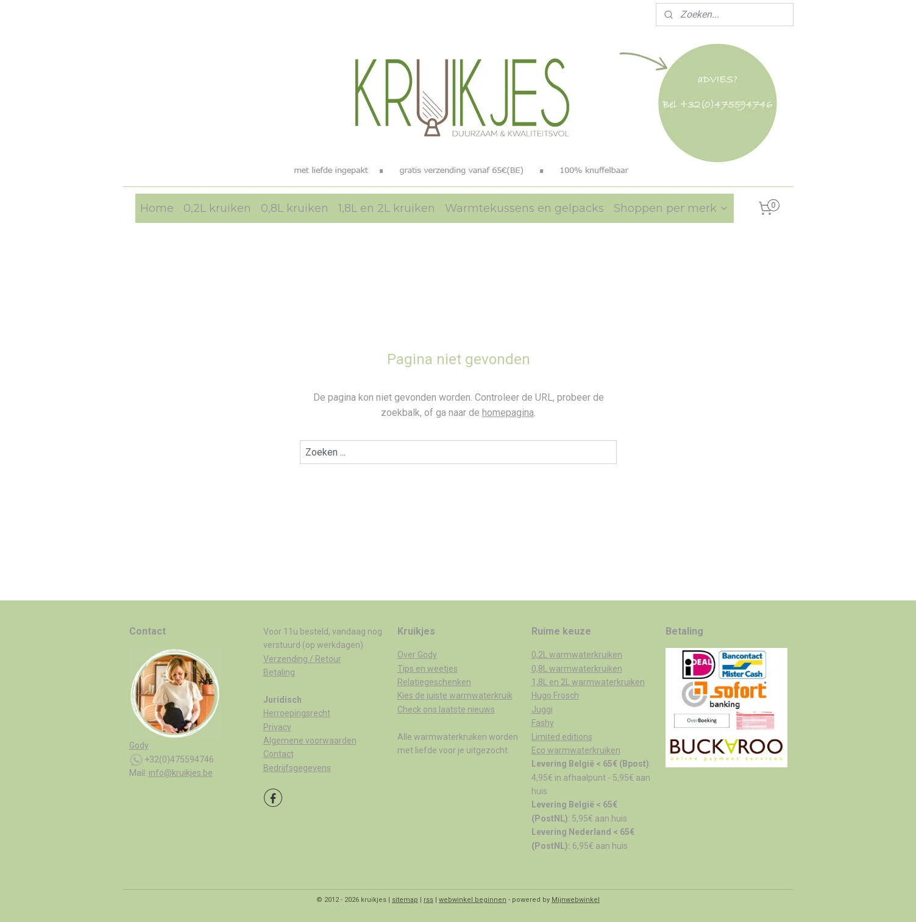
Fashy (542, 723)
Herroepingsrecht (296, 713)
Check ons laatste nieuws (446, 709)
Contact (278, 754)
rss (428, 900)
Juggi (542, 709)
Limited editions (561, 737)
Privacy (277, 727)
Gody (139, 745)
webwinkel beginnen (472, 900)
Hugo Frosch (555, 695)
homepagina (508, 412)
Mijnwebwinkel (576, 900)
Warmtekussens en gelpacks (524, 208)
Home (157, 208)
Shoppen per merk (671, 208)
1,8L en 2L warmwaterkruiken (588, 682)
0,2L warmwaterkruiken (576, 655)
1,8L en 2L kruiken (386, 208)
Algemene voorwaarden (310, 740)
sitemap (405, 900)
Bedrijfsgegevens (297, 768)
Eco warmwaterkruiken (575, 750)
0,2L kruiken (217, 208)
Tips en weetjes (427, 669)
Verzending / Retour (302, 659)
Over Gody (417, 655)
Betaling (279, 672)
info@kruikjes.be (181, 773)
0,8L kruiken (294, 208)
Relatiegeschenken (434, 682)
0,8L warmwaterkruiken (576, 669)
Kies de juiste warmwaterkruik (455, 695)
